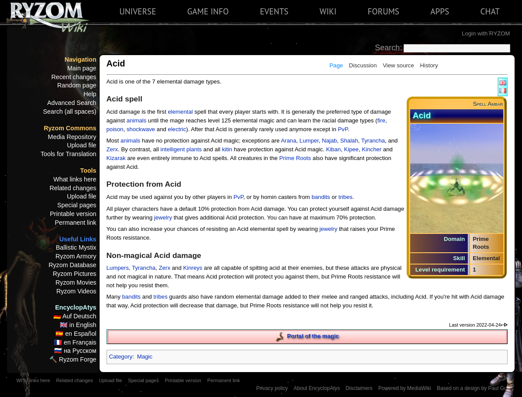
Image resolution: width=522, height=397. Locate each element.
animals (136, 120)
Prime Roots (295, 158)
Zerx (112, 149)
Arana (288, 140)
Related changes (73, 188)
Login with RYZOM (486, 33)
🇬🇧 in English (78, 324)
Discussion (363, 65)
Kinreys (192, 268)
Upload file (81, 145)
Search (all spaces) (70, 111)
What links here (74, 179)
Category (121, 356)
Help (89, 94)
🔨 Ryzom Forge (72, 359)
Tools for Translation (69, 153)
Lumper (309, 140)
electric (177, 129)
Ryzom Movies (75, 282)
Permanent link (75, 222)
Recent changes (74, 76)
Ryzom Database (72, 264)
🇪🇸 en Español (75, 333)
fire (381, 120)
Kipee (351, 149)
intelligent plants (181, 149)
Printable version (73, 213)
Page (336, 65)
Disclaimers (359, 388)
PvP (343, 129)
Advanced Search (72, 102)
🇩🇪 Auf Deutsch (75, 316)
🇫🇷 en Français (75, 342)
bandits (320, 197)
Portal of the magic (313, 336)
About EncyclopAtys (317, 388)
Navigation (81, 59)
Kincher (372, 149)
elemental (180, 111)
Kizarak (116, 158)
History (429, 65)
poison (115, 129)
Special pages (77, 205)
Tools (88, 170)
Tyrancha (373, 140)
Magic (144, 356)
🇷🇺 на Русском (75, 350)
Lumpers (118, 268)
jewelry (163, 217)
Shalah (349, 140)
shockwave (141, 129)
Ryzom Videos (76, 291)
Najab (329, 140)
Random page (77, 85)
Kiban (333, 149)
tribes (346, 197)
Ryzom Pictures (75, 273)
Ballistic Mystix (76, 247)
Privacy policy (272, 388)
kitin (227, 149)
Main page (82, 68)
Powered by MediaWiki (404, 388)
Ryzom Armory (75, 256)
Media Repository (72, 136)
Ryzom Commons (70, 128)
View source (398, 65)
